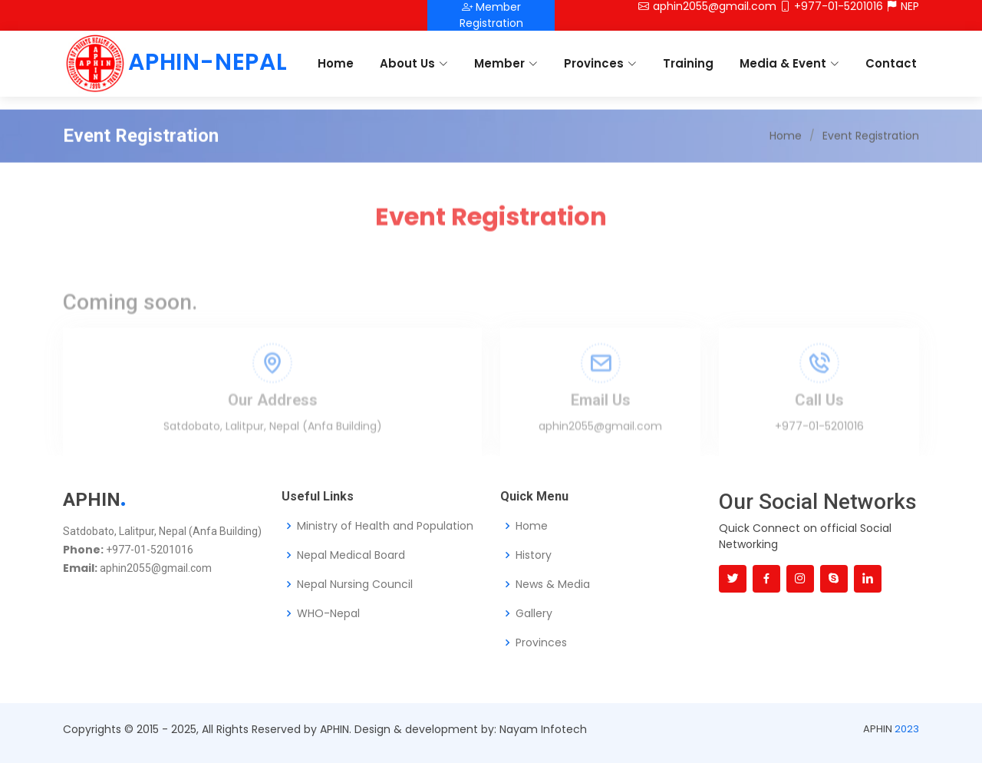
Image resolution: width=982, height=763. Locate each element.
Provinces (600, 63)
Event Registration (870, 159)
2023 (907, 729)
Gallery (534, 613)
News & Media (553, 584)
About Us (414, 63)
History (534, 555)
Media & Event (789, 63)
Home (336, 63)
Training (688, 63)
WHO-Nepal (328, 613)
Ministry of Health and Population (385, 525)
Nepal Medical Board (351, 555)
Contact (891, 63)
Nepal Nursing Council (355, 584)
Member (506, 63)
